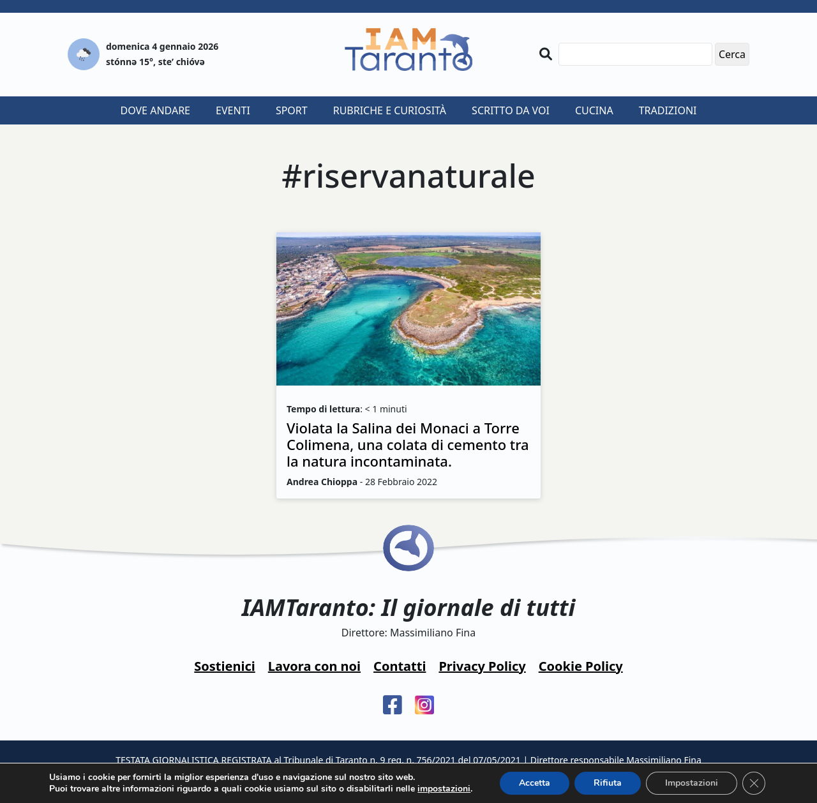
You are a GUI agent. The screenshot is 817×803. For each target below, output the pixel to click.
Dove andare (156, 110)
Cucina (594, 110)
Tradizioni (668, 110)
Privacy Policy (481, 666)
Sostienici (224, 666)
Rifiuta (608, 783)
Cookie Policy (581, 666)
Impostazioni (691, 783)
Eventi (233, 110)
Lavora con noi (314, 666)
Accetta (534, 783)
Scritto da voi (511, 110)
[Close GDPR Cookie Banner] (753, 783)
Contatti (399, 666)
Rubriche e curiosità (389, 110)
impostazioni (443, 789)
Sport (292, 110)
